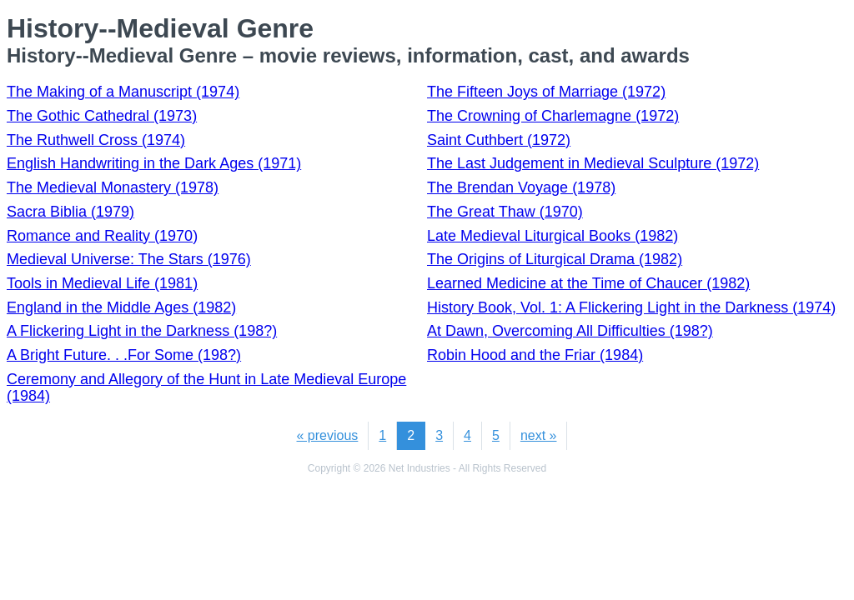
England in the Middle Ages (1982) (121, 307)
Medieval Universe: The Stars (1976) (129, 259)
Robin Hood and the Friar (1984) (535, 355)
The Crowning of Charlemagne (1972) (553, 116)
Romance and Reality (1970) (102, 236)
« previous (328, 435)
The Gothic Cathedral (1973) (102, 116)
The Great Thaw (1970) (505, 211)
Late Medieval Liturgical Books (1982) (552, 236)
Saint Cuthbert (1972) (498, 140)
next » (538, 435)
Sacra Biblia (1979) (70, 211)
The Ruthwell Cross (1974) (96, 140)
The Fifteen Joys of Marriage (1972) (546, 91)
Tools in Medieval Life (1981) (102, 283)
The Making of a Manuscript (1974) (123, 91)
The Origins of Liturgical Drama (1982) (554, 259)
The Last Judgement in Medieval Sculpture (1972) (593, 163)
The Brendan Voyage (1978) (521, 187)
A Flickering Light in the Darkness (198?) (142, 330)
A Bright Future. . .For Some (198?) (124, 355)
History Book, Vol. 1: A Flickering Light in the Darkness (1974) (631, 307)
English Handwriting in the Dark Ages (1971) (154, 163)
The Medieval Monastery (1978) (113, 187)
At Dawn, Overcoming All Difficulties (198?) (570, 330)
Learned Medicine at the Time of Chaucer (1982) (588, 283)
